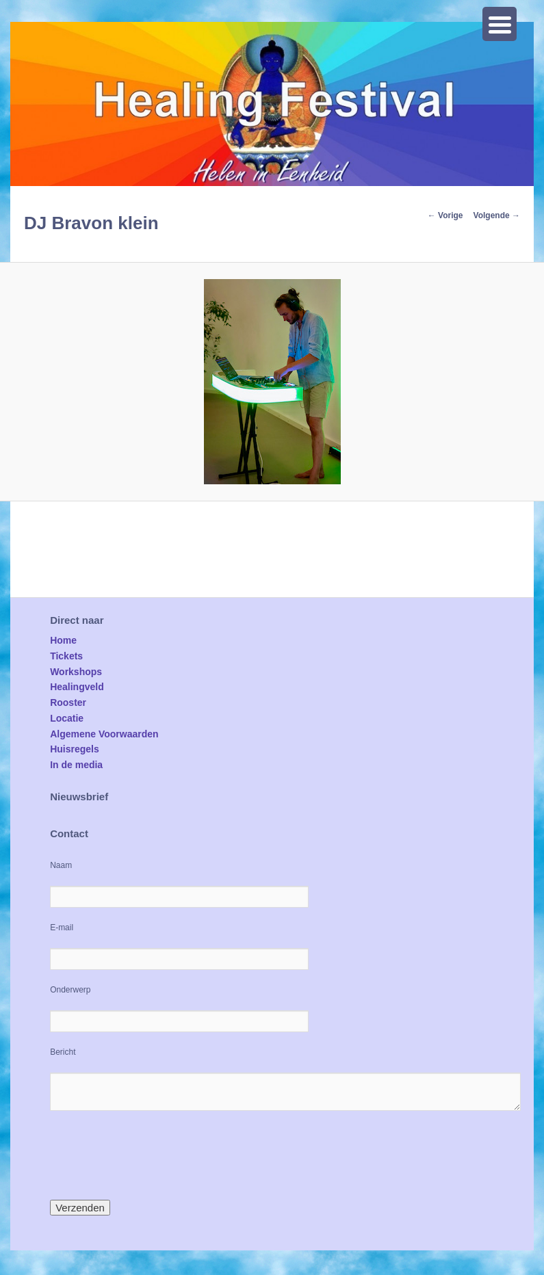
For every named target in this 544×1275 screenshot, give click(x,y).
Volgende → (497, 215)
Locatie (66, 718)
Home (63, 640)
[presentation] (154, 1155)
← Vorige (445, 215)
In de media (76, 764)
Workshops (76, 671)
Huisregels (74, 749)
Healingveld (77, 686)
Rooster (68, 702)
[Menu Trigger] (499, 24)
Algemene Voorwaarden (104, 733)
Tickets (66, 655)
